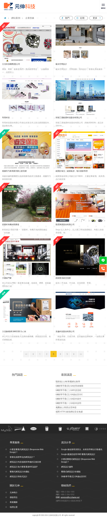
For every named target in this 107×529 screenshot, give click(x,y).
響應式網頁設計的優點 (19, 483)
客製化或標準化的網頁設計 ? (22, 468)
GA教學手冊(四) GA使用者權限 (74, 388)
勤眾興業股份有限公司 (65, 224)
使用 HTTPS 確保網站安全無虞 (74, 422)
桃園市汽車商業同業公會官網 (14, 171)
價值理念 (14, 508)
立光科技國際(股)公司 (11, 64)
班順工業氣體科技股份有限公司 (69, 117)
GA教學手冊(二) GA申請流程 (73, 394)
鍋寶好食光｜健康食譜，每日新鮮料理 (72, 171)
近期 (80, 18)
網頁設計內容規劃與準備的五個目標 (25, 473)
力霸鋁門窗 (7, 278)
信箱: (73, 512)
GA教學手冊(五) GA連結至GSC (73, 399)
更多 (96, 18)
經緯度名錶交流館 (63, 278)
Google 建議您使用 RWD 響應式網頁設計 (78, 465)
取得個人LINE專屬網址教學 (72, 382)
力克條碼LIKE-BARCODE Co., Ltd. (14, 331)
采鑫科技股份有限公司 (65, 331)
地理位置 (14, 518)
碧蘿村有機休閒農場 (10, 224)
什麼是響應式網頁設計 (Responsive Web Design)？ (26, 461)
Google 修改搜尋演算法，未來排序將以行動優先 (81, 460)
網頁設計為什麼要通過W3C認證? (24, 478)
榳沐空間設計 (61, 64)
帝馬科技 (6, 117)
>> (81, 354)
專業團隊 (14, 513)
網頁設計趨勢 (67, 478)
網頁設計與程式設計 (18, 487)
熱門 (66, 18)
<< (26, 354)
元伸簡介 (14, 503)
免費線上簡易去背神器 (71, 416)
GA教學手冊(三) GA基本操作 (73, 405)
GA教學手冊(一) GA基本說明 (73, 411)
